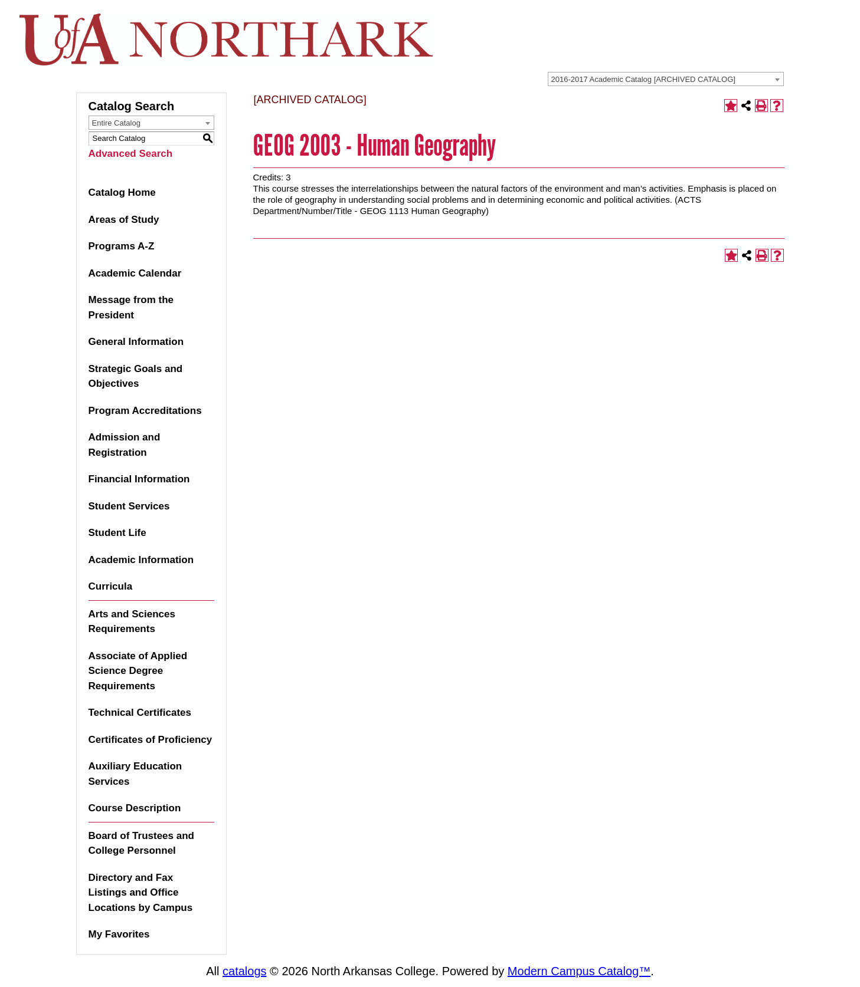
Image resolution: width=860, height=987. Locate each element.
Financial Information (139, 479)
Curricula (111, 586)
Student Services (129, 506)
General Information (136, 341)
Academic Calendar (135, 273)
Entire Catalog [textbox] (116, 123)
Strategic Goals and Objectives (136, 376)
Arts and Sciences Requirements (132, 621)
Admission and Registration (125, 445)
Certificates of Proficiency (150, 739)
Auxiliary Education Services (135, 774)
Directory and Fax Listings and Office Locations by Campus (141, 892)
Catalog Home (122, 192)
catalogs (245, 971)
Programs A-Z (122, 246)
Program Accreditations (145, 410)
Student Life (117, 532)
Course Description (135, 808)
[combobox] (666, 79)
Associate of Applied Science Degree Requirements (138, 671)
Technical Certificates (140, 712)
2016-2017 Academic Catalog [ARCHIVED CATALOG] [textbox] (643, 79)
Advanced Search (131, 153)
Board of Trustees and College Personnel (141, 843)
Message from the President (131, 307)
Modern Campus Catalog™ (579, 971)
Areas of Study (124, 219)
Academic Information (141, 559)
